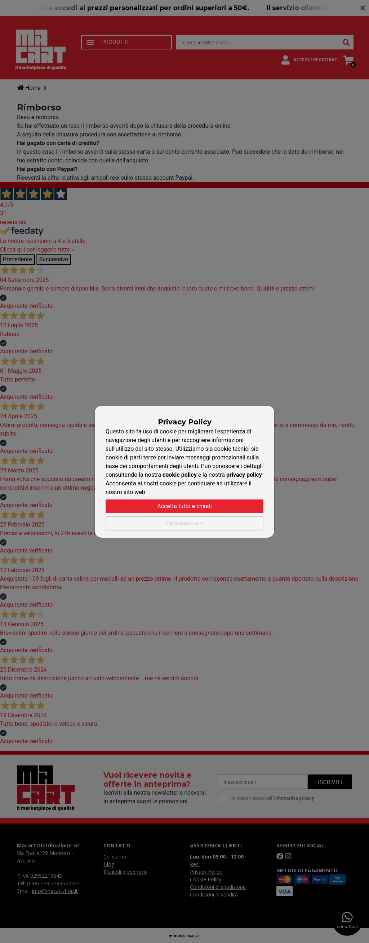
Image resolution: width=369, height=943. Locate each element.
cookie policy (180, 474)
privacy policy (244, 474)
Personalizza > (184, 523)
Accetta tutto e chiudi (184, 506)
